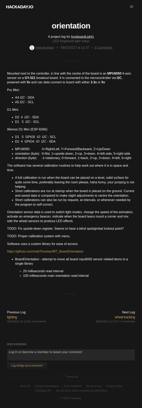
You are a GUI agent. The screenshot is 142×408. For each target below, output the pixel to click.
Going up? (71, 377)
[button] (131, 7)
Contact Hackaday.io (47, 386)
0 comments (39, 321)
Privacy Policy (114, 386)
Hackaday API (43, 390)
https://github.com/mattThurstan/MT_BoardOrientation (45, 251)
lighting (12, 317)
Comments (103, 47)
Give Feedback (72, 386)
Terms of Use (94, 386)
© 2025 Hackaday (71, 398)
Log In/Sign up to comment (26, 365)
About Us (25, 386)
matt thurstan (42, 47)
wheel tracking (125, 317)
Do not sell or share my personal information (81, 390)
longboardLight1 (82, 36)
